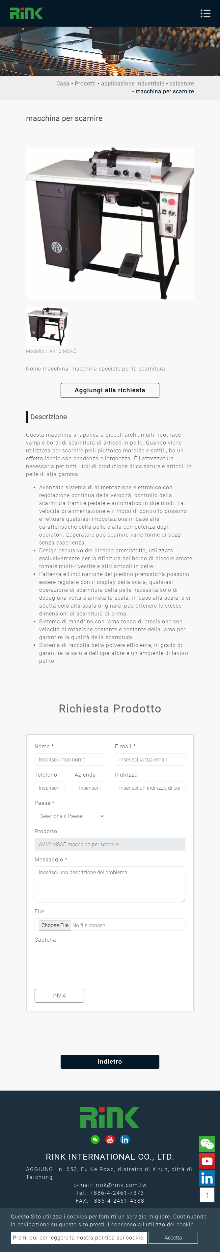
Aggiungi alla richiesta (109, 390)
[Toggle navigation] (205, 13)
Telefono (46, 775)
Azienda (85, 775)
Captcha (45, 940)
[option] (110, 218)
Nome (44, 746)
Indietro (110, 1061)
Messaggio (51, 859)
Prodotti (85, 84)
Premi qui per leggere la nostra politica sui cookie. (79, 1238)
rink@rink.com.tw (121, 1185)
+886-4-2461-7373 (117, 1193)
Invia (59, 996)
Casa (62, 84)
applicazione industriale (132, 84)
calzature (182, 84)
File (39, 911)
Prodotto (46, 831)
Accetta (173, 1238)
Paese (45, 803)
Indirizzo (126, 775)
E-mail (125, 746)
